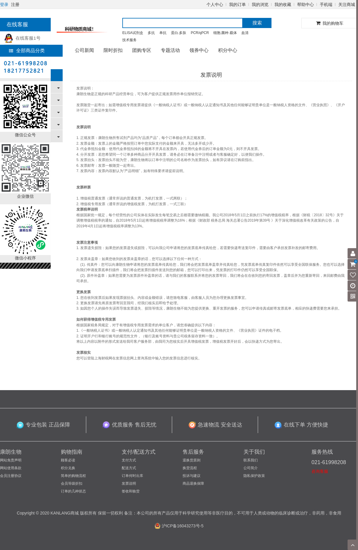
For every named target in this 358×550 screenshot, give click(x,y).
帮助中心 (305, 4)
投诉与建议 (191, 476)
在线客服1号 (22, 38)
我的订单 (237, 4)
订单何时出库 (132, 476)
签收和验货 (131, 491)
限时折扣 (113, 50)
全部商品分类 (27, 50)
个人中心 (214, 4)
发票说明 (129, 483)
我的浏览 (260, 4)
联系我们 (250, 460)
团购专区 (141, 50)
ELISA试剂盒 (132, 33)
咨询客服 (319, 471)
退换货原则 (191, 460)
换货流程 (190, 468)
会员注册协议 (10, 476)
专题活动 (170, 50)
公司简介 (250, 468)
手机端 (326, 4)
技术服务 (129, 40)
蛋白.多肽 (178, 33)
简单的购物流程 (73, 476)
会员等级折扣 (71, 483)
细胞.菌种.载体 (225, 33)
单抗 (162, 33)
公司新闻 (84, 50)
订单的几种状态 (73, 491)
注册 (15, 4)
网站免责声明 (10, 460)
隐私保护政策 (254, 476)
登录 (4, 4)
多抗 (151, 33)
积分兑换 (68, 468)
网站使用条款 (10, 468)
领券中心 (199, 50)
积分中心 (227, 50)
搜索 (257, 22)
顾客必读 (68, 460)
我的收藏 (282, 4)
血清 (245, 33)
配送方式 (129, 468)
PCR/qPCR (200, 33)
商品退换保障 (193, 483)
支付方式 (129, 460)
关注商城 (346, 4)
